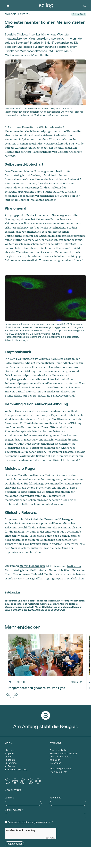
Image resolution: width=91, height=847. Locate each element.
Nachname (55, 797)
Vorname (9, 797)
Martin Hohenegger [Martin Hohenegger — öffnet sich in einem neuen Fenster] (32, 566)
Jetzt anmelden (15, 843)
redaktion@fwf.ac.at (61, 768)
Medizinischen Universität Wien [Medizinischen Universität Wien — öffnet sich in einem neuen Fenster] (50, 570)
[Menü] (8, 5)
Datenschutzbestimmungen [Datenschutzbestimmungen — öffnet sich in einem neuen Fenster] (23, 822)
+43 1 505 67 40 (58, 772)
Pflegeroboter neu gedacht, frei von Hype (36, 688)
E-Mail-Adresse (14, 810)
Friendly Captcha (49, 838)
